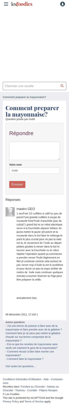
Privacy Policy (11, 401)
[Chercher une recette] (62, 86)
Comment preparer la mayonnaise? (32, 111)
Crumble (32, 390)
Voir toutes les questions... (21, 366)
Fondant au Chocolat (33, 386)
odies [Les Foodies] (21, 4)
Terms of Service (34, 401)
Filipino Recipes (48, 390)
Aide (46, 379)
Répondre (21, 133)
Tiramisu (20, 390)
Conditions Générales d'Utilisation (22, 379)
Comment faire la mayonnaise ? (25, 358)
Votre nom (15, 164)
